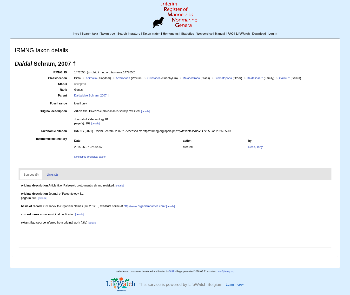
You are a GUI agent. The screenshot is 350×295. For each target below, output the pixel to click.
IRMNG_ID (60, 72)
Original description (53, 111)
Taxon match (151, 33)
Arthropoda (123, 78)
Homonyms (170, 33)
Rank (63, 89)
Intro (76, 33)
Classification (57, 78)
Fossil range (58, 103)
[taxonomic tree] (83, 156)
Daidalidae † (255, 78)
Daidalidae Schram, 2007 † (91, 95)
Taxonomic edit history (51, 139)
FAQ (231, 33)
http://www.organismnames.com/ (144, 206)
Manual (220, 33)
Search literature (128, 33)
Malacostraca (191, 78)
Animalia (91, 78)
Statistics (187, 33)
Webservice (205, 33)
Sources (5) (31, 174)
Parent (62, 95)
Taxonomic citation (54, 131)
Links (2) (52, 174)
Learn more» (235, 284)
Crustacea (154, 78)
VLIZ (171, 271)
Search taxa (90, 33)
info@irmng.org (226, 271)
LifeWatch (243, 33)
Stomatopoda (223, 78)
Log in (273, 33)
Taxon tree (107, 33)
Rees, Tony (255, 147)
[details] (145, 111)
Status (62, 84)
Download (259, 33)
